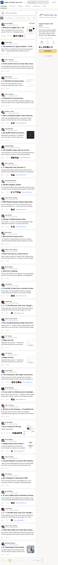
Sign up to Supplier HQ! (46, 38)
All (1, 18)
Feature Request (21, 18)
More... (29, 18)
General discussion (9, 18)
